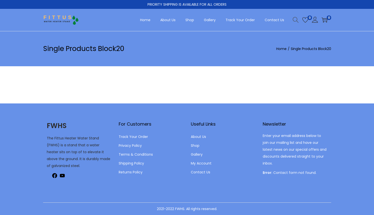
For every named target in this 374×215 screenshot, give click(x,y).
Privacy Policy (130, 145)
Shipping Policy (131, 163)
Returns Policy (131, 172)
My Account (201, 163)
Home (281, 48)
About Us (198, 136)
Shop (195, 145)
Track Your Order (133, 136)
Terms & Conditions (136, 154)
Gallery (197, 154)
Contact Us (200, 172)
